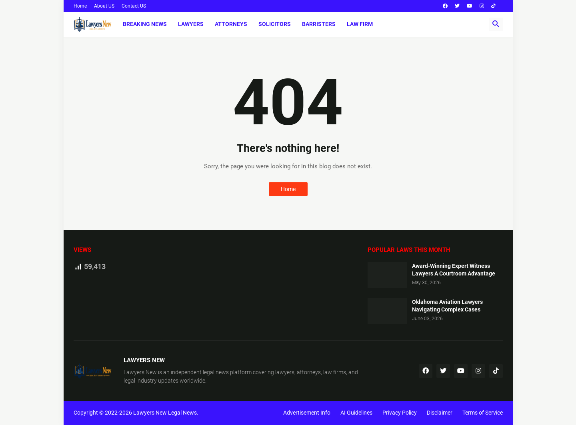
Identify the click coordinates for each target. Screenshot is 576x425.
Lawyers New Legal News (165, 412)
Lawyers (191, 24)
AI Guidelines (356, 412)
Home (80, 6)
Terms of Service (482, 412)
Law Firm (360, 24)
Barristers (319, 24)
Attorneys (231, 24)
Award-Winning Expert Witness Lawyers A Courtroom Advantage (453, 270)
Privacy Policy (399, 412)
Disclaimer (439, 412)
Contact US (134, 6)
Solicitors (274, 24)
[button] (496, 24)
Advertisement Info (306, 412)
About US (104, 6)
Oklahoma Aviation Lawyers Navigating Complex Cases (447, 306)
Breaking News (145, 24)
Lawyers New (140, 372)
